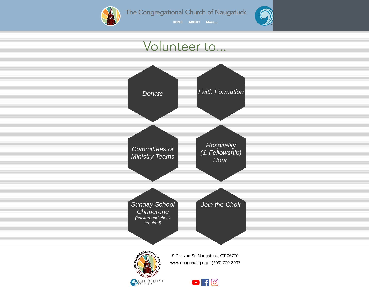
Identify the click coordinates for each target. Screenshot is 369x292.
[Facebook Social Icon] (205, 282)
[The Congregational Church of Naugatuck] (188, 12)
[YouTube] (196, 282)
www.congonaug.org (189, 262)
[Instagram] (214, 282)
